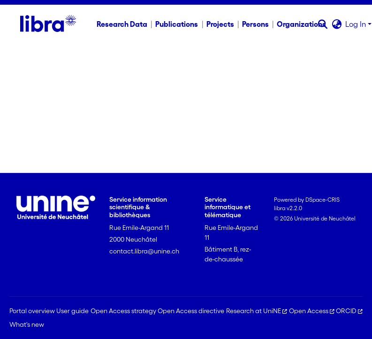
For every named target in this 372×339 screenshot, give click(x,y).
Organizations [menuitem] (301, 24)
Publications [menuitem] (176, 24)
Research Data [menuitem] (122, 24)
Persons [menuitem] (255, 24)
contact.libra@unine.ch (144, 251)
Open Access (311, 311)
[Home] (48, 24)
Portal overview (32, 311)
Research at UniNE (256, 311)
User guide (72, 311)
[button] (322, 24)
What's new (26, 324)
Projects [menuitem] (220, 24)
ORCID (349, 311)
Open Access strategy (123, 311)
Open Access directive (191, 311)
